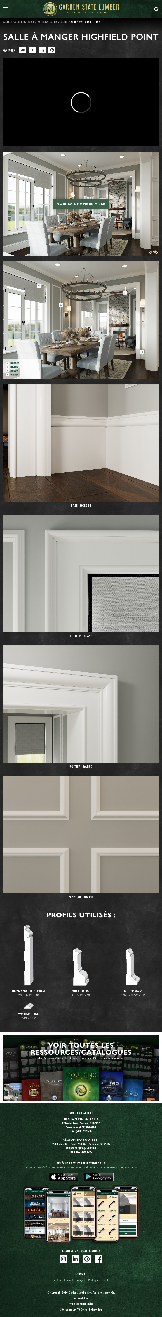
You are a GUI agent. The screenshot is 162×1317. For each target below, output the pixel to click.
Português (94, 1280)
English (57, 1280)
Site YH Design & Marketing (81, 1309)
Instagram (63, 1259)
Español (68, 1280)
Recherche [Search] (156, 9)
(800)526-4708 (87, 1127)
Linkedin (75, 1259)
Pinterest (87, 1259)
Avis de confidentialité (81, 1303)
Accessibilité (81, 1298)
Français (80, 1280)
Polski (106, 1280)
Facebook (98, 1259)
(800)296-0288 (87, 1147)
